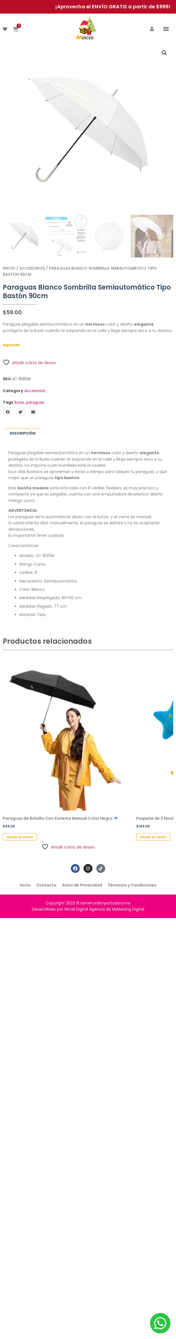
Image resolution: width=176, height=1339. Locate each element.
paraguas (35, 402)
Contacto (46, 885)
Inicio (9, 268)
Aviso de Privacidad (82, 885)
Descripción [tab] (22, 433)
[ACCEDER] (152, 29)
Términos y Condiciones (132, 885)
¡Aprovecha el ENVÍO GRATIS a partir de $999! (112, 6)
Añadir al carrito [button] (20, 837)
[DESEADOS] (5, 29)
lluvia (19, 402)
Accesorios (32, 268)
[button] (165, 28)
